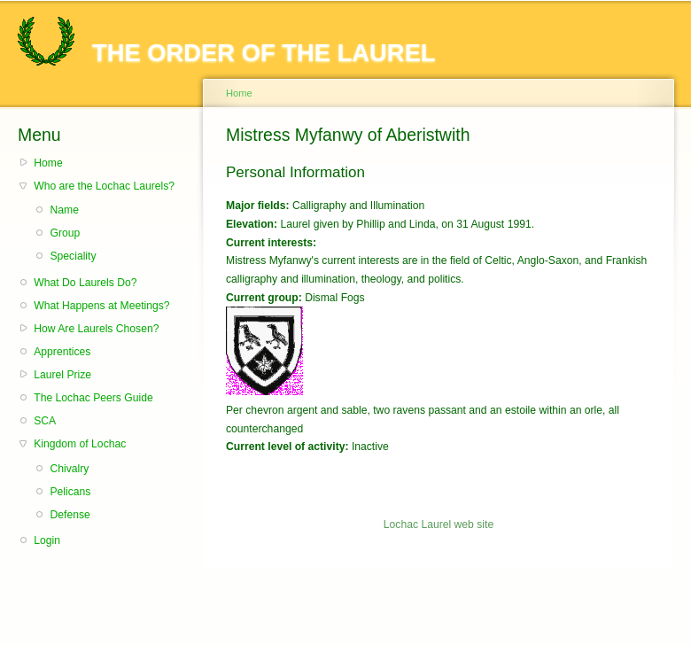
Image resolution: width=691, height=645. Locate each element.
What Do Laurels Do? (85, 282)
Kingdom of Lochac (80, 444)
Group (65, 233)
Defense (69, 515)
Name (64, 210)
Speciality (73, 256)
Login (47, 540)
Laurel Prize (62, 375)
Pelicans (70, 492)
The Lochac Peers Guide (93, 398)
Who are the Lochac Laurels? (104, 186)
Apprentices (62, 352)
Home (48, 163)
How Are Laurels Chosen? (96, 328)
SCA (45, 421)
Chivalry (69, 468)
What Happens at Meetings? (101, 305)
